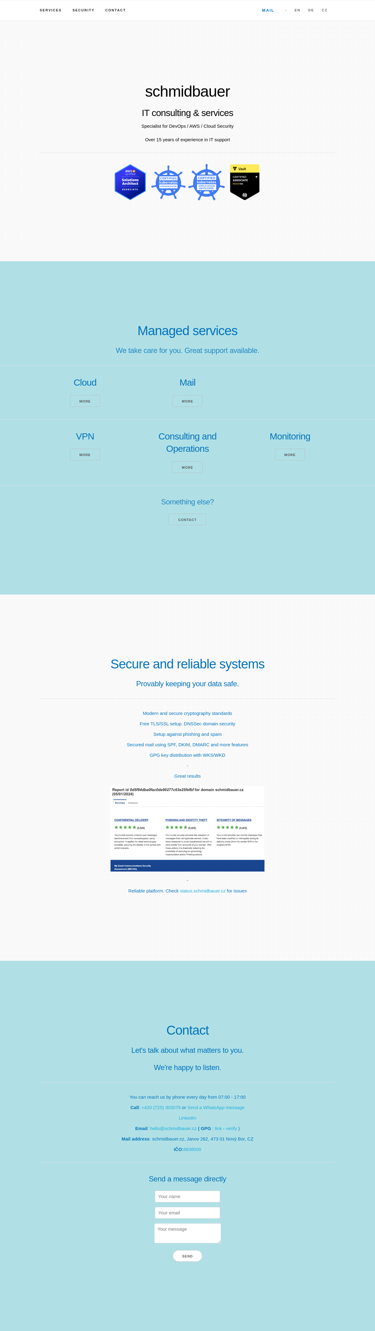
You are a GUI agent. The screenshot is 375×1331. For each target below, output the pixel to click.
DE (311, 10)
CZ (325, 10)
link (218, 1128)
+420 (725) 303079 (161, 1107)
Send (187, 1256)
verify (231, 1128)
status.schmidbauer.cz (202, 890)
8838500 (192, 1149)
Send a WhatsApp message (215, 1107)
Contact (115, 10)
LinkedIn (187, 1118)
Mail (268, 10)
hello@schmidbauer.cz (173, 1128)
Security (83, 10)
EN (297, 10)
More (85, 401)
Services (51, 10)
